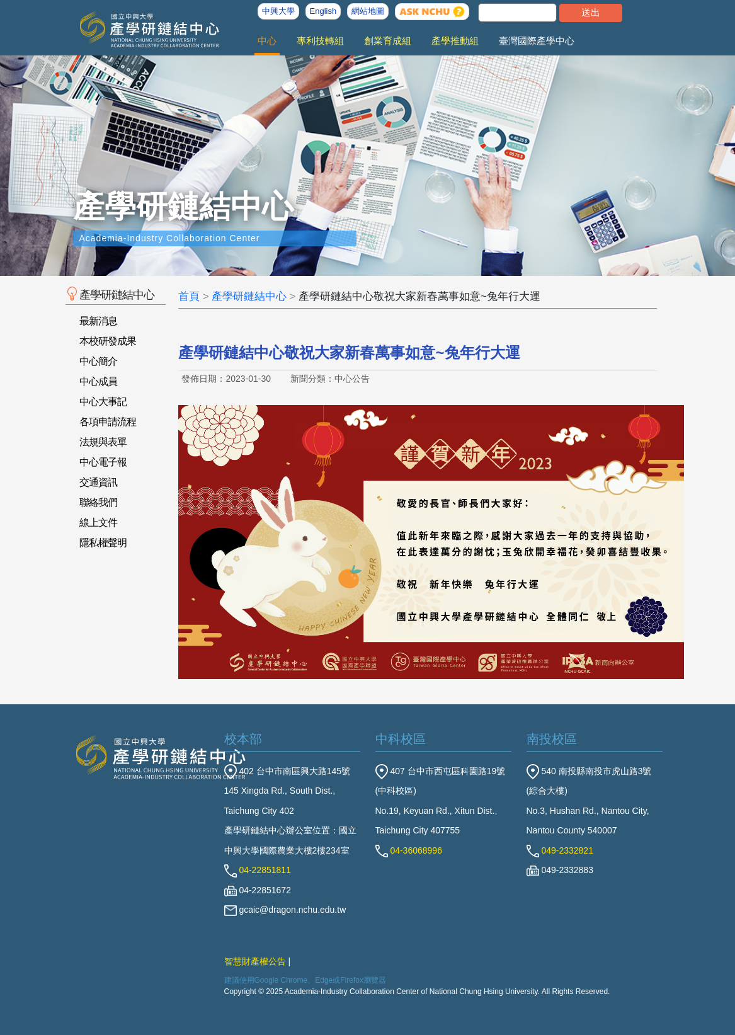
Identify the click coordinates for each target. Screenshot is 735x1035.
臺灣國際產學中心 (536, 40)
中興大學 (278, 11)
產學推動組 (455, 40)
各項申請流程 (107, 421)
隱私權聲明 (103, 542)
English (323, 11)
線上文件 (98, 522)
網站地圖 (367, 11)
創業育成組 (387, 40)
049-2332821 (560, 850)
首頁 (189, 296)
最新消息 (98, 321)
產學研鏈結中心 (249, 296)
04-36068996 (408, 850)
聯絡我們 (98, 502)
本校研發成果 (107, 341)
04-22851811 (257, 870)
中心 (267, 40)
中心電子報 (103, 462)
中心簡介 (98, 361)
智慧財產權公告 (255, 961)
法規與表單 (103, 442)
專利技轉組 (320, 40)
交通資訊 (98, 482)
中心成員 (98, 381)
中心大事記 (103, 401)
